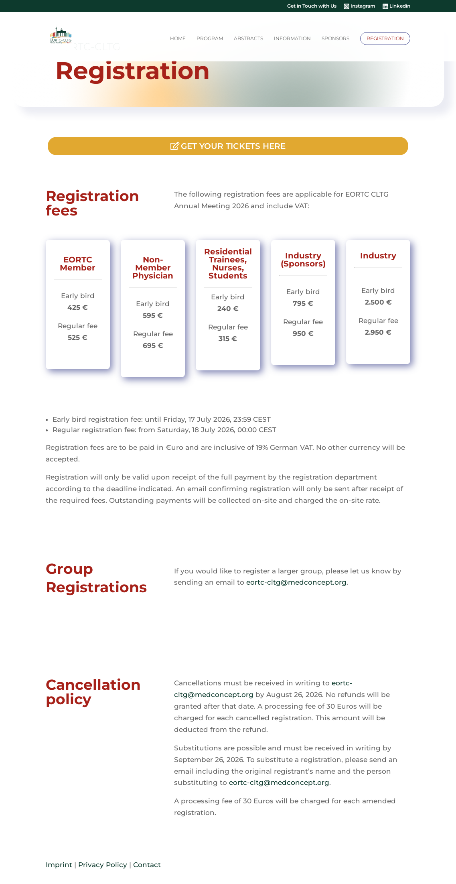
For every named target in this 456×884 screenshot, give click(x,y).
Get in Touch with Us (311, 6)
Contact (147, 865)
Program (210, 38)
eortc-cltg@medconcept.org (296, 582)
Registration (385, 38)
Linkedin (396, 6)
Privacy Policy (102, 865)
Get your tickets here (233, 146)
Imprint (59, 865)
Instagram (359, 6)
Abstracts (248, 38)
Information (292, 38)
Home (178, 38)
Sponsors (335, 38)
